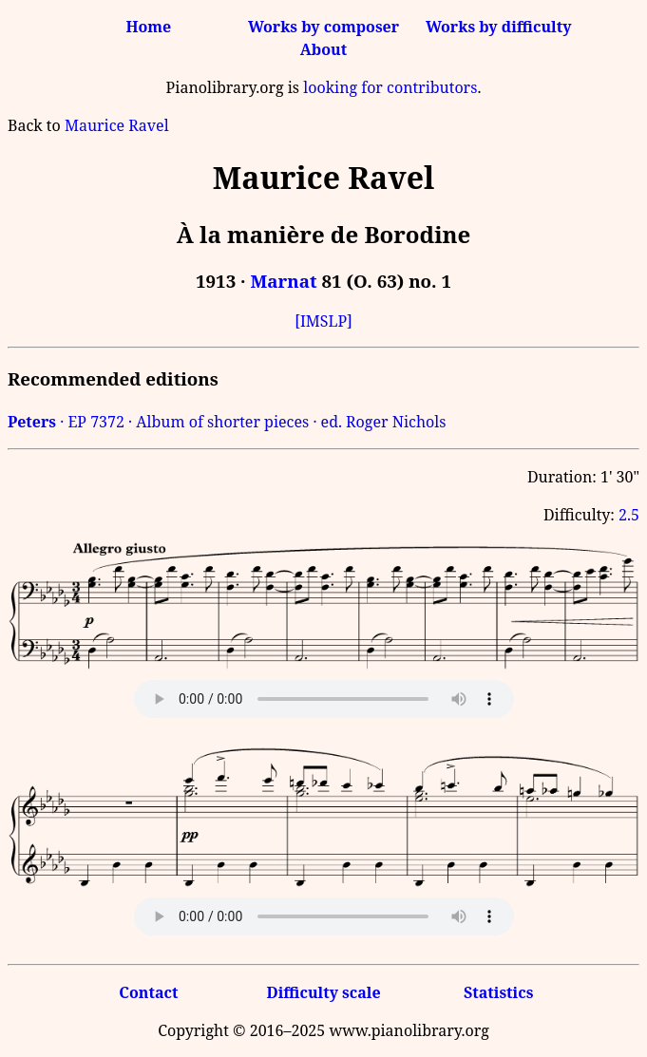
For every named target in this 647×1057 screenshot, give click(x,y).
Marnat (283, 281)
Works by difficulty (499, 26)
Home (148, 26)
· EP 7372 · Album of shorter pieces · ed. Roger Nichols (227, 421)
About (323, 49)
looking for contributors (390, 87)
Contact (148, 992)
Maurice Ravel (117, 125)
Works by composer (323, 26)
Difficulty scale (323, 992)
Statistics (498, 992)
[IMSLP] (323, 321)
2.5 (628, 514)
